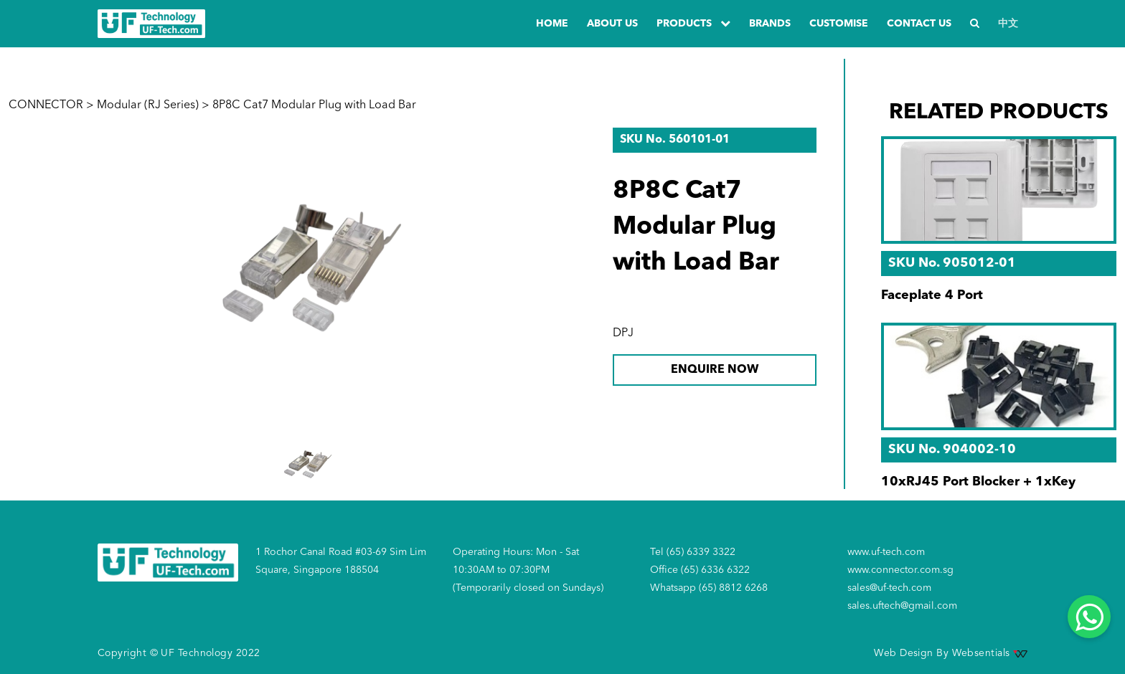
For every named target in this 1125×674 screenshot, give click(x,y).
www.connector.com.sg (900, 570)
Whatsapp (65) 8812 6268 (709, 588)
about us (612, 24)
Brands (770, 24)
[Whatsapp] (1089, 616)
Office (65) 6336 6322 (700, 570)
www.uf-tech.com (886, 552)
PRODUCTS (693, 23)
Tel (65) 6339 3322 (692, 552)
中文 (1008, 24)
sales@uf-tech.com (889, 588)
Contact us (919, 24)
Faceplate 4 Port (932, 295)
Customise (838, 24)
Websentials (989, 653)
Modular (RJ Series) (148, 105)
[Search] (974, 24)
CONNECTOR (46, 105)
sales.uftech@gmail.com (902, 606)
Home (552, 24)
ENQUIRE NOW (714, 370)
